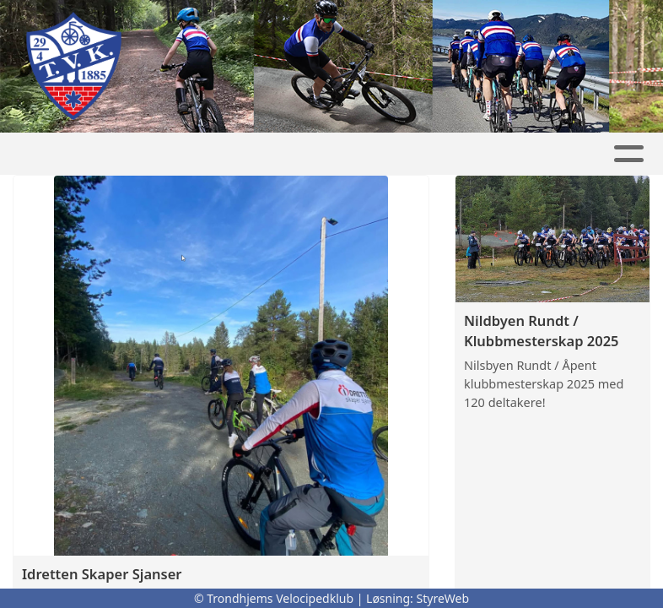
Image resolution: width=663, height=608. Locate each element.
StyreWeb (443, 598)
